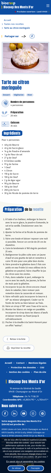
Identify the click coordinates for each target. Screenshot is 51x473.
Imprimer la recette (18, 348)
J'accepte (35, 468)
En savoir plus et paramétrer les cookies (25, 461)
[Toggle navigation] (47, 6)
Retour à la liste (16, 339)
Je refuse (16, 468)
